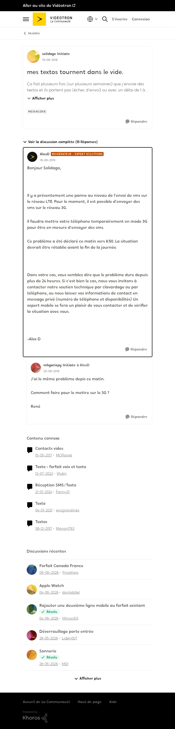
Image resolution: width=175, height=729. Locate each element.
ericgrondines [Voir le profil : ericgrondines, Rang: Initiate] (67, 510)
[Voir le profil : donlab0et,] (32, 589)
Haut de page (90, 701)
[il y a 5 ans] (43, 510)
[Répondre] (136, 121)
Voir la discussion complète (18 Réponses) (60, 141)
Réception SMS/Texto (55, 485)
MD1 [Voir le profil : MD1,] (65, 664)
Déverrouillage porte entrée (66, 631)
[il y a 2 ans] (43, 492)
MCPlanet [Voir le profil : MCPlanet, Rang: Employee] (64, 455)
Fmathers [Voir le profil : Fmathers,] (70, 572)
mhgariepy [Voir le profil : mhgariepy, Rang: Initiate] (52, 365)
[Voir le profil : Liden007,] (32, 635)
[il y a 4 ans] (44, 473)
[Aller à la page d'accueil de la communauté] (54, 19)
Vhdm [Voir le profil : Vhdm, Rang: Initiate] (62, 473)
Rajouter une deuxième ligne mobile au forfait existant (92, 605)
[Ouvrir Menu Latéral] (25, 19)
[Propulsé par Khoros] (87, 717)
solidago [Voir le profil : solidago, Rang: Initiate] (49, 53)
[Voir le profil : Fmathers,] (32, 570)
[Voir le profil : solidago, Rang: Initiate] (33, 56)
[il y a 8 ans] (43, 528)
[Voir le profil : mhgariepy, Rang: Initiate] (36, 368)
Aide (113, 701)
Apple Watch (51, 585)
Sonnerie (47, 651)
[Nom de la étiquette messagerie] (37, 111)
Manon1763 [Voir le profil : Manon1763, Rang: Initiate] (65, 528)
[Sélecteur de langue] (92, 19)
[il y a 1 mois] (49, 572)
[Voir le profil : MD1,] (32, 655)
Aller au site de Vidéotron (47, 5)
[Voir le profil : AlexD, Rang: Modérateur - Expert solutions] (32, 157)
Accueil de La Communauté (46, 701)
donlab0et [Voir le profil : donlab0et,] (71, 592)
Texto (40, 503)
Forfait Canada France (61, 565)
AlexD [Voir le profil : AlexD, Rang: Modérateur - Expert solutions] (45, 154)
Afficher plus (40, 98)
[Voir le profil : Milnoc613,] (32, 609)
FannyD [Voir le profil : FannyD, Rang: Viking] (63, 491)
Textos (41, 521)
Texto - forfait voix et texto (60, 466)
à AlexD (83, 365)
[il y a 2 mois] (48, 618)
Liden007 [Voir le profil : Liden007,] (69, 638)
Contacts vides (49, 448)
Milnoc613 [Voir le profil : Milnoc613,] (70, 618)
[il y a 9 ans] (43, 455)
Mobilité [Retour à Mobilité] (31, 33)
